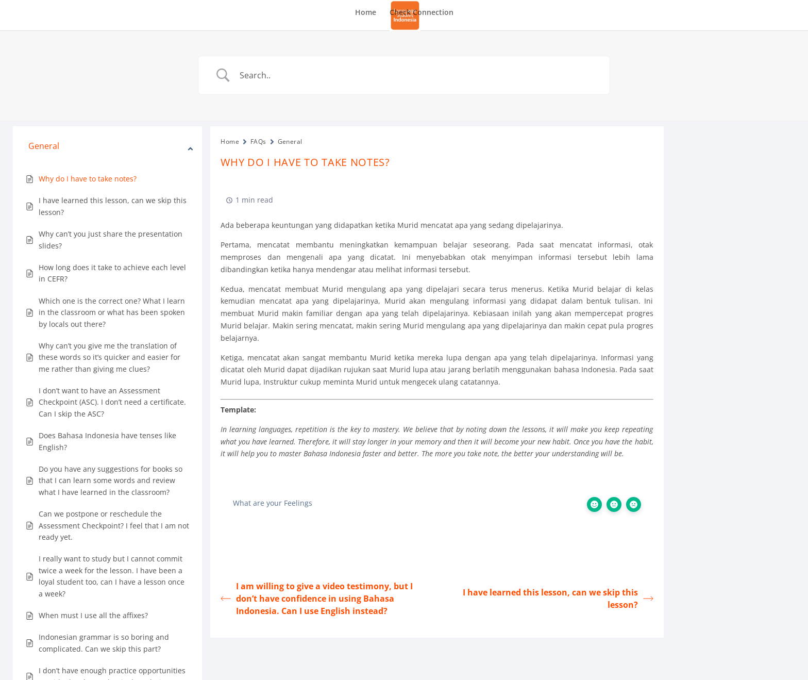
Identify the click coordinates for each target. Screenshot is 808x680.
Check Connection (421, 13)
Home (365, 13)
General (290, 141)
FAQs (258, 141)
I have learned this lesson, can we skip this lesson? (558, 598)
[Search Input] (417, 75)
